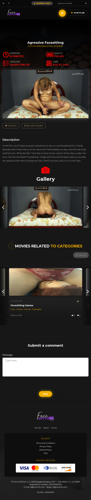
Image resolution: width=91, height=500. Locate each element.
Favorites (11, 125)
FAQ (46, 453)
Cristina (19, 309)
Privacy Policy (45, 446)
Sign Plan (78, 13)
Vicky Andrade (55, 46)
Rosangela (36, 309)
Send (45, 394)
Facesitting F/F (16, 301)
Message (8, 355)
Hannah (27, 309)
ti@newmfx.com (37, 487)
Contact (54, 428)
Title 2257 (37, 428)
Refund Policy (45, 450)
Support (46, 428)
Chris (13, 309)
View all (81, 255)
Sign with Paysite (33, 125)
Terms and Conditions (45, 443)
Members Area (42, 3)
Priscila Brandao (37, 46)
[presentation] (3, 207)
